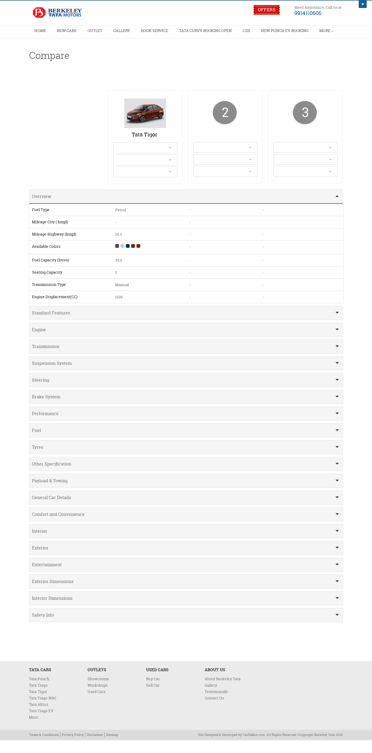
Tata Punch (39, 691)
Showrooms (98, 691)
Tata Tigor (38, 704)
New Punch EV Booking (298, 33)
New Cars (69, 33)
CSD (258, 33)
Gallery (127, 33)
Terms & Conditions (44, 747)
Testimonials (216, 704)
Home (41, 33)
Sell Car (153, 698)
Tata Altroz (38, 717)
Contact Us (214, 710)
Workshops (98, 698)
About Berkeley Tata (223, 691)
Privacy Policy (73, 747)
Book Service (161, 33)
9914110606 (307, 12)
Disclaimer (95, 747)
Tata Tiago (38, 698)
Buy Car (153, 691)
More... (35, 729)
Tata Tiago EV (41, 723)
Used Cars (96, 704)
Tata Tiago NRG (42, 710)
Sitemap (112, 747)
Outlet (98, 33)
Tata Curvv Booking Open (215, 33)
